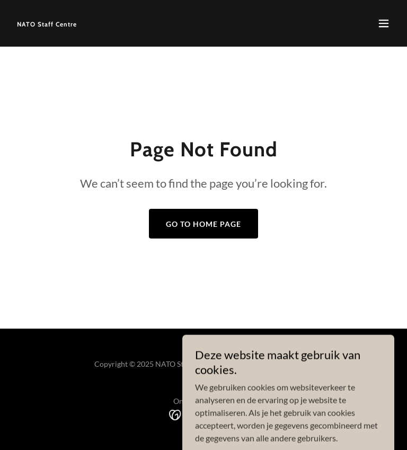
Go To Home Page (203, 223)
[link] (47, 23)
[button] (383, 23)
